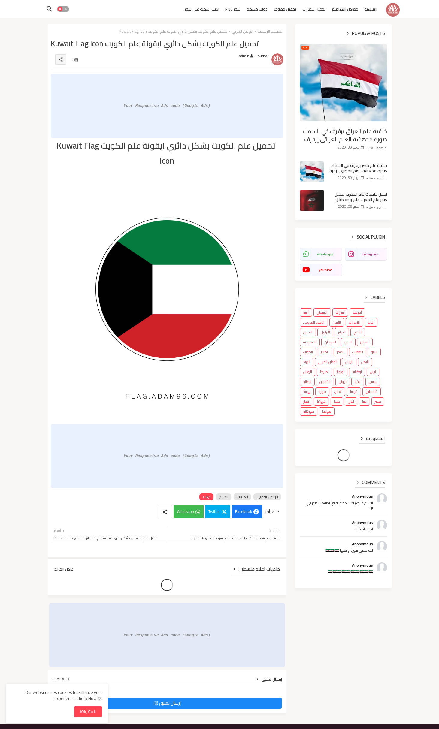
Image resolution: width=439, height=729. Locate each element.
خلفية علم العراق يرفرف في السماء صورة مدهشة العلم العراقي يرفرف (345, 135)
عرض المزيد (64, 569)
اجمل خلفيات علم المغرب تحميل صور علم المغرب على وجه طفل (361, 196)
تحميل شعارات (314, 9)
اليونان (307, 371)
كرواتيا (321, 401)
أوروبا (340, 371)
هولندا (326, 411)
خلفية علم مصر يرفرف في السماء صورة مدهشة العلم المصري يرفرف (357, 168)
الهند (306, 361)
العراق (364, 342)
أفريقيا (357, 312)
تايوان (343, 381)
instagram (370, 254)
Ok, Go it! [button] (88, 711)
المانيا (325, 351)
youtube (325, 269)
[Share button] (165, 511)
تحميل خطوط (285, 9)
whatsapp (325, 254)
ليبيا (364, 401)
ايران (373, 371)
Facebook (243, 511)
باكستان (325, 381)
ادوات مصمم (257, 9)
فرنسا (354, 391)
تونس (373, 381)
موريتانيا (308, 411)
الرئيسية (370, 9)
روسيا (306, 391)
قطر (306, 401)
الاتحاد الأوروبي (314, 322)
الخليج (223, 496)
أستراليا (340, 312)
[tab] (370, 10)
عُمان (338, 391)
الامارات (354, 322)
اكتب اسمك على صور (202, 9)
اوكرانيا (357, 371)
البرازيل (325, 332)
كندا (337, 401)
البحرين (308, 332)
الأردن (337, 322)
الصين (348, 342)
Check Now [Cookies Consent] (87, 698)
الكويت (242, 496)
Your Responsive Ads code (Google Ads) (167, 105)
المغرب (357, 351)
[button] (63, 9)
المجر (340, 351)
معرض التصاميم (345, 9)
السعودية (309, 342)
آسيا (306, 312)
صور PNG (233, 9)
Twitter (214, 511)
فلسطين (371, 391)
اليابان (349, 361)
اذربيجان (322, 312)
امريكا (324, 371)
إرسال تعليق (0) (167, 703)
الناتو (374, 351)
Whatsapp (185, 511)
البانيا (371, 322)
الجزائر (342, 332)
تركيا (358, 381)
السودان (330, 342)
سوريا (322, 391)
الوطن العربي (242, 31)
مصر (378, 401)
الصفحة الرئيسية (270, 31)
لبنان (351, 401)
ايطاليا (307, 381)
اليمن (365, 361)
